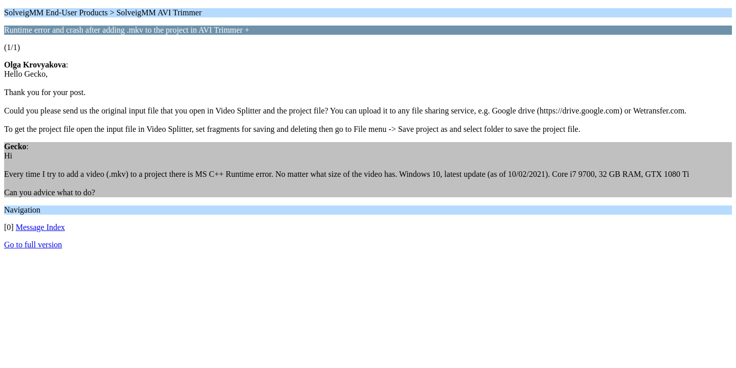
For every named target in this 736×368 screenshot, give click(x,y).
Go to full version (33, 244)
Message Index (40, 227)
